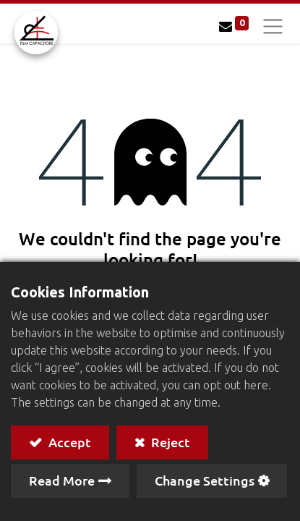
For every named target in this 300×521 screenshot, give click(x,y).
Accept (68, 441)
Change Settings (204, 480)
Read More (62, 480)
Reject (169, 441)
